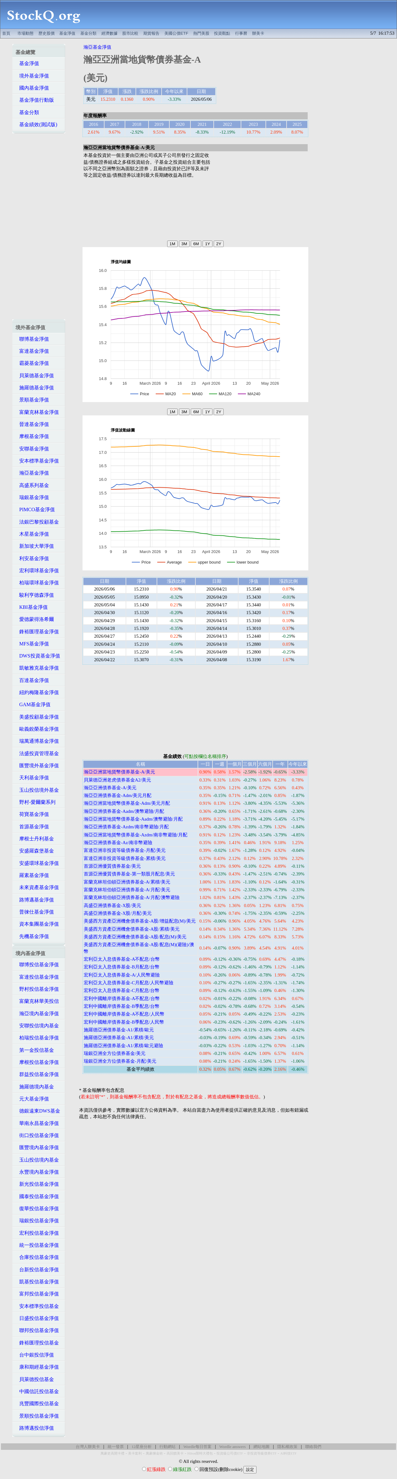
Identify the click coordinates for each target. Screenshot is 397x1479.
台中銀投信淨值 (35, 1354)
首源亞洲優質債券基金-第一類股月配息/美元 (129, 873)
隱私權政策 (287, 1446)
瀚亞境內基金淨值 (37, 1013)
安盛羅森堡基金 (35, 850)
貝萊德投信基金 (35, 1379)
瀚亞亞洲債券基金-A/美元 (110, 787)
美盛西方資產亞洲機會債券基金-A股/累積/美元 (132, 929)
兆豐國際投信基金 (37, 1403)
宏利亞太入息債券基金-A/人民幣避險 (122, 974)
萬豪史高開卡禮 (112, 1453)
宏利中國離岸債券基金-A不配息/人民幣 (124, 1014)
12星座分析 (142, 1446)
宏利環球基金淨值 (37, 570)
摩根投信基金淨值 (37, 1062)
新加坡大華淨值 (35, 546)
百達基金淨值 (32, 680)
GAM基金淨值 (33, 704)
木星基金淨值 (32, 534)
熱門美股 (201, 33)
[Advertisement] (242, 15)
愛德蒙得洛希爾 (35, 619)
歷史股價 (46, 33)
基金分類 (88, 33)
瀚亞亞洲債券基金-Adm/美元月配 (117, 795)
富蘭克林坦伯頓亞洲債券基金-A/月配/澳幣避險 (132, 897)
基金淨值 (67, 33)
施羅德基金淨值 (35, 387)
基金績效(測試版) (36, 124)
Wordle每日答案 (197, 1446)
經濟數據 (109, 33)
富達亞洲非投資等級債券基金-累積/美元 (125, 858)
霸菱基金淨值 (32, 363)
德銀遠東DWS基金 (38, 1111)
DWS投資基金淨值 (38, 655)
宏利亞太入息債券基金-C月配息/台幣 (121, 990)
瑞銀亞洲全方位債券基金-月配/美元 (120, 1061)
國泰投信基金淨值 (37, 1196)
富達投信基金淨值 (37, 977)
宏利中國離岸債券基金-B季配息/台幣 (121, 1006)
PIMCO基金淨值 (35, 509)
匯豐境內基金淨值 (37, 1147)
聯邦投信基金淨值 (37, 1330)
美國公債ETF (176, 33)
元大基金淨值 (32, 1098)
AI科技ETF (288, 1453)
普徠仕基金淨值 (35, 911)
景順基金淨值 (32, 399)
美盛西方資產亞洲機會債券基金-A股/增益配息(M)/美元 (140, 921)
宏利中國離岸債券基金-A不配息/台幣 (122, 998)
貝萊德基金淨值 (35, 375)
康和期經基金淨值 (37, 1367)
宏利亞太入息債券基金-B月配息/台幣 (121, 966)
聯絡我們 (313, 1446)
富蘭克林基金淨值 (37, 412)
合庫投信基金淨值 (37, 1257)
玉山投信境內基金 (37, 1159)
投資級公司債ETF (229, 1453)
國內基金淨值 (32, 88)
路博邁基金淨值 (35, 899)
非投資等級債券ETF (262, 1453)
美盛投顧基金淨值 (37, 717)
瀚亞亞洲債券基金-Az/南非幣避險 (118, 842)
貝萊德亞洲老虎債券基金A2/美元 (117, 779)
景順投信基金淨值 (37, 1416)
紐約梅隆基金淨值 (37, 692)
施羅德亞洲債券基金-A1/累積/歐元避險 (123, 1045)
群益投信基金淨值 (37, 1074)
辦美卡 (258, 33)
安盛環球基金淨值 (37, 863)
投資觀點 (222, 33)
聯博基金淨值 (32, 339)
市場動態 (25, 33)
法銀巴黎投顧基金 (37, 522)
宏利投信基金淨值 (37, 1233)
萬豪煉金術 (154, 1453)
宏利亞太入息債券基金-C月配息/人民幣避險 (128, 982)
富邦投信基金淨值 (37, 1293)
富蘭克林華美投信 (37, 1001)
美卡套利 (135, 1453)
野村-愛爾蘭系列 (36, 802)
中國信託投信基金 (37, 1391)
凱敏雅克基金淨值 (37, 668)
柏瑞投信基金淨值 (37, 1037)
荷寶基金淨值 (32, 814)
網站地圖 (261, 1446)
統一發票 (116, 1446)
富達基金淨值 (32, 351)
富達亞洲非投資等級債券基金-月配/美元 (125, 850)
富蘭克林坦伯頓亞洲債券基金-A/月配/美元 (127, 889)
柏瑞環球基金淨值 (37, 582)
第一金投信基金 (35, 1050)
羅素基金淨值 (32, 875)
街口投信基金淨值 (37, 1135)
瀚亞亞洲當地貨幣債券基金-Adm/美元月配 (127, 803)
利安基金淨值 (32, 558)
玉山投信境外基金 (37, 790)
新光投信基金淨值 (37, 1184)
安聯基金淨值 (32, 448)
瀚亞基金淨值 (32, 473)
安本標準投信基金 (37, 1306)
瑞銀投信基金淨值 (37, 1220)
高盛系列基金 (32, 485)
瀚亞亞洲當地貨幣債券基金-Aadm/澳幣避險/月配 (133, 819)
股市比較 (130, 33)
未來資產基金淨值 (37, 887)
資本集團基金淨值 (37, 924)
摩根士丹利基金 (35, 838)
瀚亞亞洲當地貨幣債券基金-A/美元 (119, 771)
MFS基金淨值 (32, 643)
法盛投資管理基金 (37, 753)
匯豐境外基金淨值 (37, 765)
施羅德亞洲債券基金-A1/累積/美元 (119, 1037)
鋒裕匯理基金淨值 (37, 631)
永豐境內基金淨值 (37, 1172)
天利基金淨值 (32, 777)
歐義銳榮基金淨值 (37, 729)
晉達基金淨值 (32, 424)
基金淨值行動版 (35, 100)
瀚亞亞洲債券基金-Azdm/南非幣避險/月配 (126, 826)
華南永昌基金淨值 (37, 1123)
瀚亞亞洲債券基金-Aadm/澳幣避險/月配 (124, 811)
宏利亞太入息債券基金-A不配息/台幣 (122, 959)
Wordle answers (232, 1446)
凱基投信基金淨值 (37, 1281)
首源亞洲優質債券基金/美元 (112, 866)
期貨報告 (151, 33)
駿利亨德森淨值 (35, 595)
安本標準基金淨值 (37, 460)
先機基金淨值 (32, 936)
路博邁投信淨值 (35, 1428)
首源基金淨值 (32, 826)
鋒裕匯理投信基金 (37, 1342)
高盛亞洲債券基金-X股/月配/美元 (118, 913)
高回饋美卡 (175, 1453)
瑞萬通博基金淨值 (37, 741)
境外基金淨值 (32, 75)
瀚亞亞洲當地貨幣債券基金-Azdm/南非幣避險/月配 (135, 834)
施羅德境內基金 (35, 1086)
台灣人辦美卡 (88, 1446)
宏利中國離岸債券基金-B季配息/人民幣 (124, 1022)
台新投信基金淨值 (37, 1269)
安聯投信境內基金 (37, 1025)
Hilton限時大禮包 (200, 1453)
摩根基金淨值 (32, 436)
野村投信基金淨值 (37, 989)
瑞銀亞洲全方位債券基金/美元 (114, 1053)
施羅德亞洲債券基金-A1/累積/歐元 (119, 1029)
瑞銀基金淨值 (32, 497)
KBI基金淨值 (32, 607)
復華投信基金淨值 (37, 1208)
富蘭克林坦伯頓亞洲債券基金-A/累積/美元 (127, 881)
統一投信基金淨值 (37, 1245)
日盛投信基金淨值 (37, 1318)
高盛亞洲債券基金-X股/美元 (112, 905)
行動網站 (167, 1446)
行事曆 (241, 33)
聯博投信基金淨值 (37, 964)
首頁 (6, 33)
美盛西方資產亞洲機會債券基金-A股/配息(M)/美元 (135, 936)
